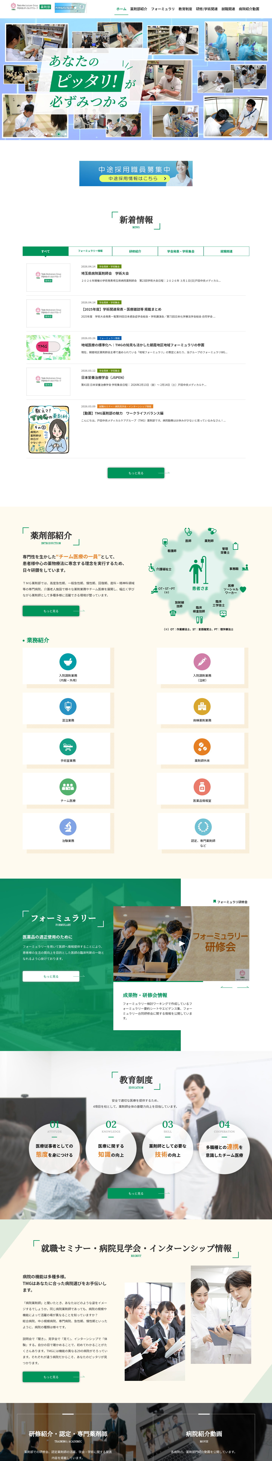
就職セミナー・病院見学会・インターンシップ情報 (195, 1382)
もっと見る (136, 473)
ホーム (121, 8)
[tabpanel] (136, 79)
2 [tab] (53, 135)
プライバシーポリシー (232, 1451)
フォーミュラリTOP (143, 1382)
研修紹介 (136, 251)
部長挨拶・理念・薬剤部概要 (104, 1382)
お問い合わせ (139, 1401)
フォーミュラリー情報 (91, 251)
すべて (45, 251)
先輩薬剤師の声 (174, 1387)
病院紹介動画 (249, 8)
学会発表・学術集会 (181, 251)
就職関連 (227, 251)
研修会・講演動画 (141, 1387)
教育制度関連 (93, 1394)
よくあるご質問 (140, 1396)
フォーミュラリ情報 (143, 1391)
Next (243, 866)
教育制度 (185, 8)
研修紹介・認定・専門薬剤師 (104, 1409)
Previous (226, 866)
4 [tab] (66, 135)
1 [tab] (47, 135)
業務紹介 (92, 1387)
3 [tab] (60, 135)
